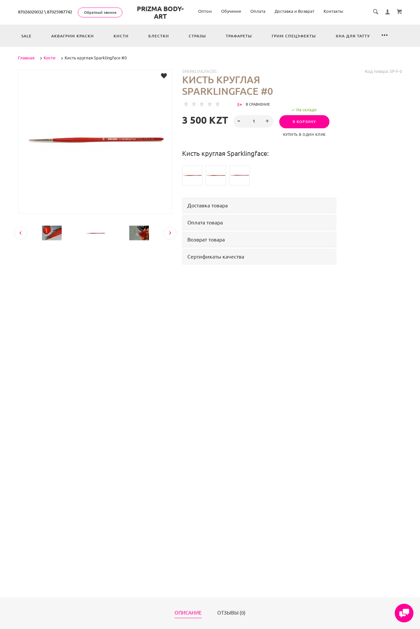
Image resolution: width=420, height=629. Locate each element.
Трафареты (239, 36)
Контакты (333, 11)
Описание (188, 613)
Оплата (257, 11)
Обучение (231, 11)
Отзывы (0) (231, 613)
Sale (26, 36)
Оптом (205, 11)
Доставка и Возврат (294, 11)
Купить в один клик (306, 134)
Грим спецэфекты (294, 36)
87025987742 (59, 12)
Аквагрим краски (72, 36)
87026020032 (30, 12)
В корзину (306, 122)
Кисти (121, 36)
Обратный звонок (100, 12)
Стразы (197, 36)
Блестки (158, 36)
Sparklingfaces (199, 71)
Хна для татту (353, 36)
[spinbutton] (253, 121)
